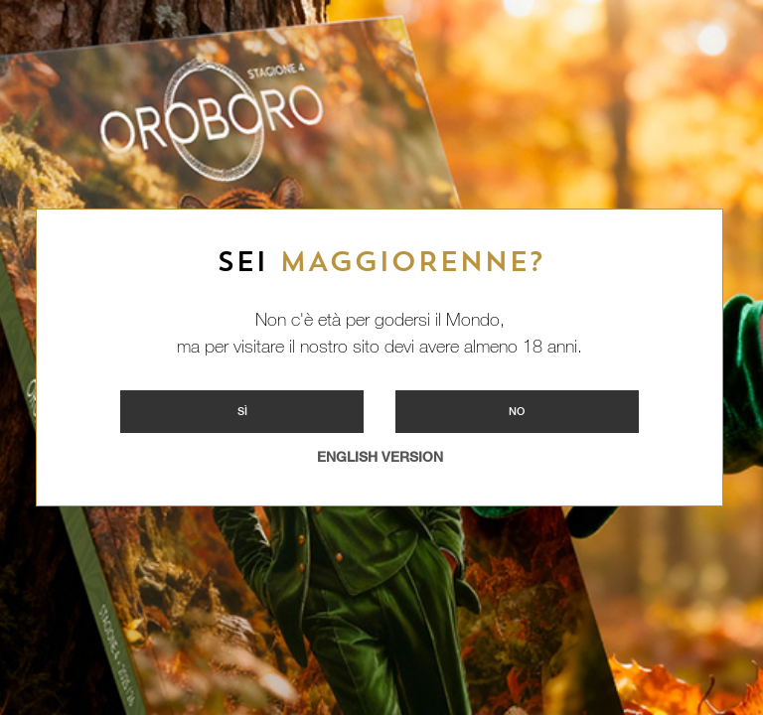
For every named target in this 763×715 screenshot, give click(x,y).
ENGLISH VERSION (380, 457)
